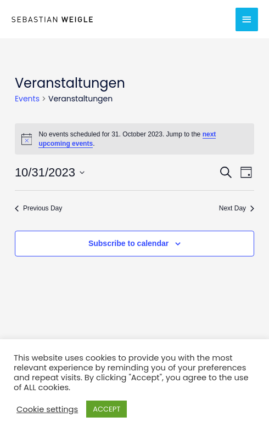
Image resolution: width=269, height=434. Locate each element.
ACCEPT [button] (106, 409)
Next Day (236, 208)
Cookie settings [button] (47, 409)
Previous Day (38, 208)
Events (27, 99)
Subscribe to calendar (128, 243)
